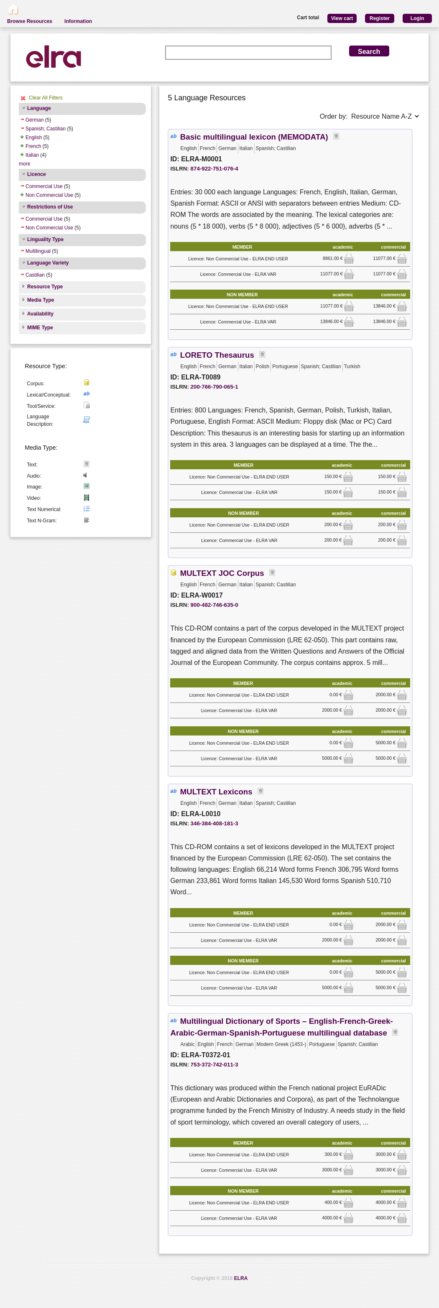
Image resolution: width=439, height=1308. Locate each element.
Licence (36, 174)
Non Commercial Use (49, 195)
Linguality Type (45, 239)
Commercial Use (44, 186)
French (33, 146)
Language (39, 108)
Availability (40, 314)
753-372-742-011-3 (214, 1064)
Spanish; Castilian (46, 129)
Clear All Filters (46, 98)
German (34, 120)
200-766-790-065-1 (214, 387)
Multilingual (38, 251)
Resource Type (45, 287)
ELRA (241, 1278)
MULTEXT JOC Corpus (222, 573)
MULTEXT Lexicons (216, 791)
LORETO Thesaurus (217, 355)
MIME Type (40, 328)
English (34, 137)
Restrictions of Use (50, 207)
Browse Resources (29, 21)
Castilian (35, 275)
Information (78, 21)
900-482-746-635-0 (214, 605)
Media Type (40, 300)
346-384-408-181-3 (214, 823)
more (24, 164)
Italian (32, 155)
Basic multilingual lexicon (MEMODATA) (254, 136)
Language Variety (48, 263)
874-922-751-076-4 (214, 168)
